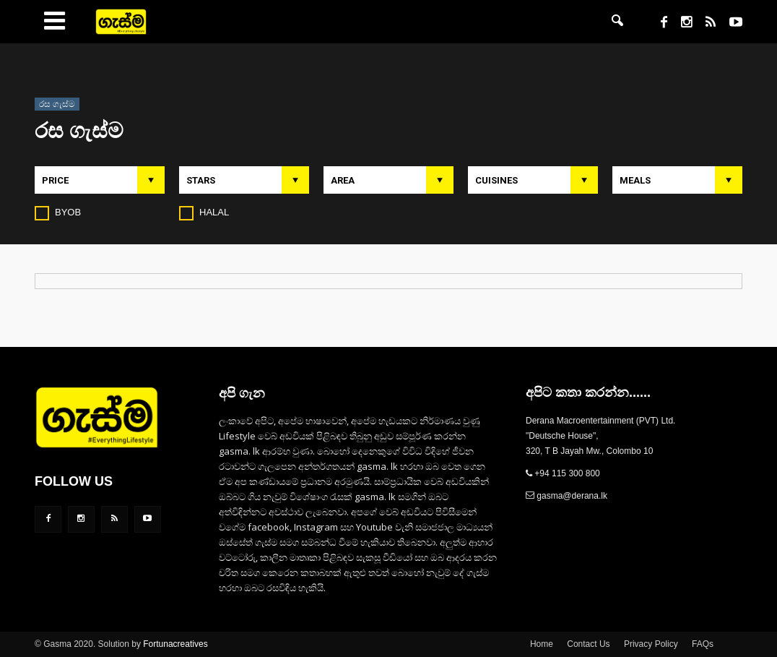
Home (541, 644)
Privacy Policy (651, 644)
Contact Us (588, 644)
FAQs (702, 644)
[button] (617, 21)
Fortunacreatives (175, 644)
